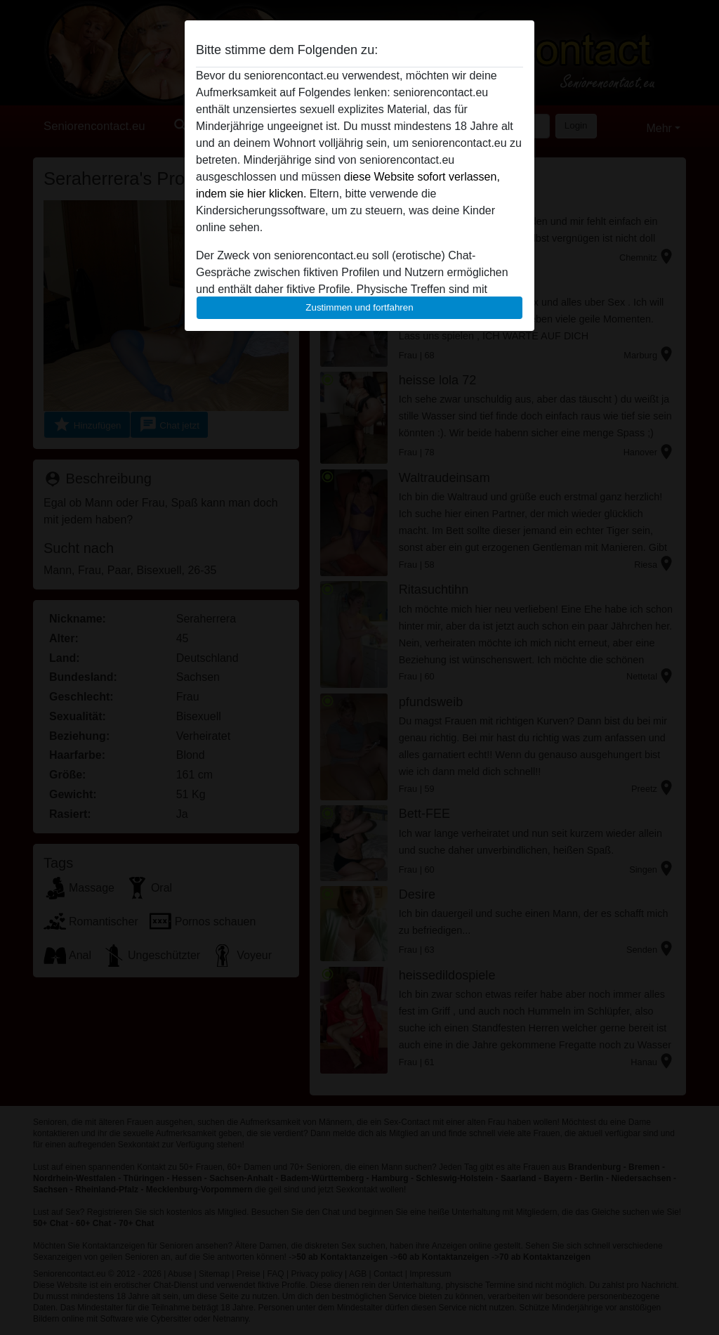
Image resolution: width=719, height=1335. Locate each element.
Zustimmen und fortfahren (359, 307)
